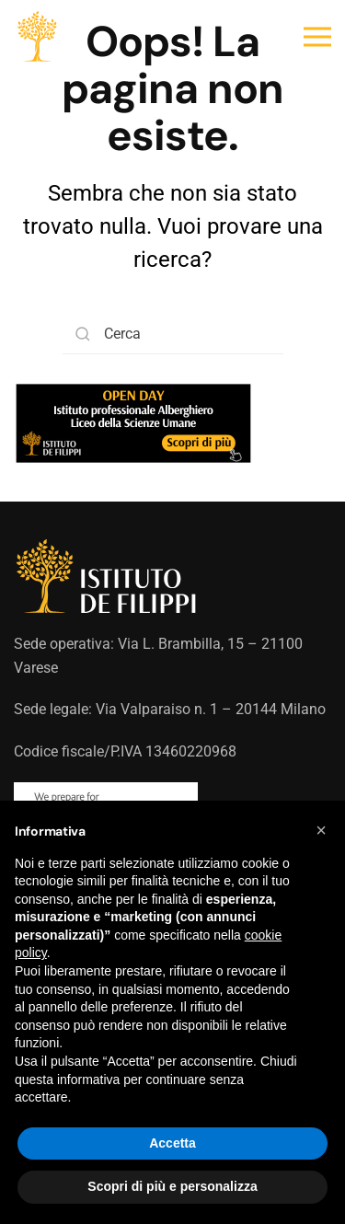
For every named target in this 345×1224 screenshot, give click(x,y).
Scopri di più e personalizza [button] (172, 1186)
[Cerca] (173, 333)
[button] (317, 37)
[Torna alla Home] (37, 37)
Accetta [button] (172, 1143)
